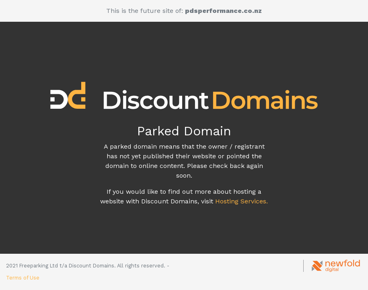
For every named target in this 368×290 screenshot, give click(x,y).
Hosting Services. (241, 201)
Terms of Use (22, 278)
